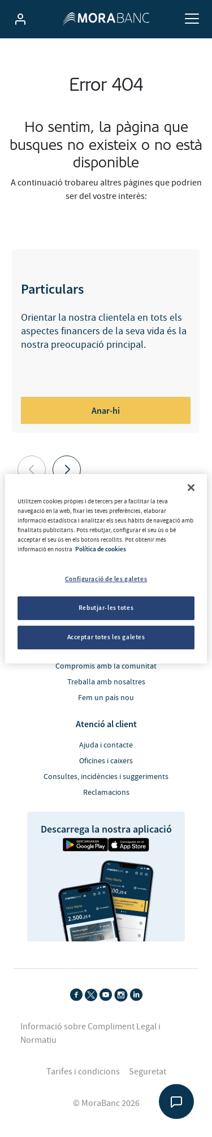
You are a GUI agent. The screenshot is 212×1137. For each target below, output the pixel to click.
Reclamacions (106, 793)
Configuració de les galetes (106, 579)
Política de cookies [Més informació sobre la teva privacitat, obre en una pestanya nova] (100, 549)
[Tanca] (191, 487)
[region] (105, 568)
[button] (67, 469)
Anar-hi (106, 410)
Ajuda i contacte (106, 745)
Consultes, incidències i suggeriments (106, 777)
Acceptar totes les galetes (106, 637)
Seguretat (147, 1071)
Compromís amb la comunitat (106, 666)
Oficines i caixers (106, 761)
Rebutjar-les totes (106, 608)
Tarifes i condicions (83, 1071)
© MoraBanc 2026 (106, 1103)
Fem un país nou (106, 698)
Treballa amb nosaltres (106, 682)
